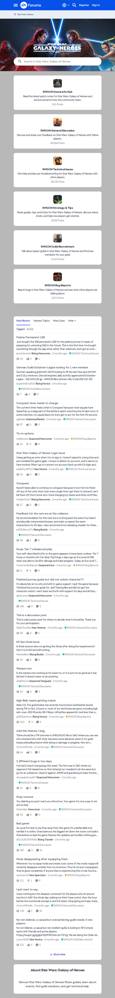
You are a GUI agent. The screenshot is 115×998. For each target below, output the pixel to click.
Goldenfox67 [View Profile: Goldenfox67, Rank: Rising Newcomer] (23, 499)
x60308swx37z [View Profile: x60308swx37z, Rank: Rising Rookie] (24, 529)
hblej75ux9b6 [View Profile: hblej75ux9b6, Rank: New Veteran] (23, 627)
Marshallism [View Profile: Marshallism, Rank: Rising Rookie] (22, 654)
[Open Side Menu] (15, 5)
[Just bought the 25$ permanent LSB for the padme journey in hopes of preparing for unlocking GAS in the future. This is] (57, 345)
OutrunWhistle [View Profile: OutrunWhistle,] (24, 747)
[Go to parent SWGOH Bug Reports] (82, 439)
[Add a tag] (30, 329)
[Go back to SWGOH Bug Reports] (57, 285)
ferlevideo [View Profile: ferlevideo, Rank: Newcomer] (21, 809)
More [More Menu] (72, 320)
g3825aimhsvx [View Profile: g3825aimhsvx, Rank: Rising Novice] (24, 716)
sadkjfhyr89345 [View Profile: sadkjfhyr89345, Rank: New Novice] (24, 469)
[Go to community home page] (30, 5)
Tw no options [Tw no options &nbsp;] (25, 433)
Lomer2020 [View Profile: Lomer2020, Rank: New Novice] (22, 939)
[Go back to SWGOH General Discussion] (58, 131)
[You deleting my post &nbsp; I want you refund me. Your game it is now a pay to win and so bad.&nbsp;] (57, 803)
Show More (57, 954)
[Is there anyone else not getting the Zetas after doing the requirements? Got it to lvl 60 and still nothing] (57, 648)
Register (84, 5)
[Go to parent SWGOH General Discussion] (79, 419)
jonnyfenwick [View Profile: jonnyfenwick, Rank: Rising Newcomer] (23, 353)
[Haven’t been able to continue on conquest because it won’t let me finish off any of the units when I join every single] (57, 491)
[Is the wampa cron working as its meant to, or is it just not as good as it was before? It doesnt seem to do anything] (57, 674)
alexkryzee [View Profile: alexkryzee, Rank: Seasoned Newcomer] (22, 595)
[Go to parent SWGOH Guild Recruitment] (33, 389)
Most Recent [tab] (23, 320)
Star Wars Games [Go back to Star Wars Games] (23, 14)
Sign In (96, 5)
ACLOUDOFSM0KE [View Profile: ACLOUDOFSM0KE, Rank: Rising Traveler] (26, 839)
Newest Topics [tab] (42, 320)
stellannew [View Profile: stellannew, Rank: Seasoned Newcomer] (22, 438)
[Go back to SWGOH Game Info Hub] (57, 92)
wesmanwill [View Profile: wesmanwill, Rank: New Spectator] (22, 875)
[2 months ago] (59, 353)
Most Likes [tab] (59, 320)
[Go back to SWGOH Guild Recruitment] (57, 247)
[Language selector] (66, 5)
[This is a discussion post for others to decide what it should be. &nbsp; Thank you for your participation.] (57, 621)
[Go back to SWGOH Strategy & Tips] (57, 208)
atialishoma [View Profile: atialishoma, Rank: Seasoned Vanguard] (22, 681)
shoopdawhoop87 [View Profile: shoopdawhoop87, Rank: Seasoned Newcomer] (26, 777)
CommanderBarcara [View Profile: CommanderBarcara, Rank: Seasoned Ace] (27, 565)
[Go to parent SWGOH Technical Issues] (83, 353)
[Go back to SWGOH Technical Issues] (57, 169)
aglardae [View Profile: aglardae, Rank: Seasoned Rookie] (20, 419)
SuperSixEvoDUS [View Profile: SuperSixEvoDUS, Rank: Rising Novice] (25, 383)
